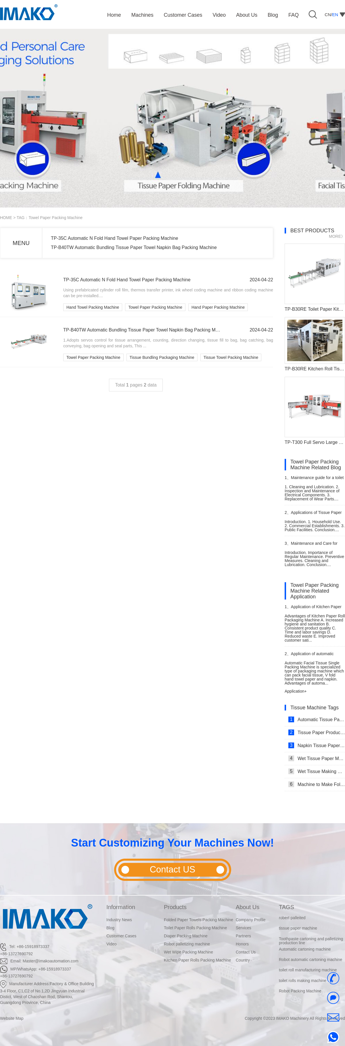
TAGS (286, 907)
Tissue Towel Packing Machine (231, 357)
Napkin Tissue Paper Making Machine (316, 745)
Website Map (11, 1018)
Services (243, 928)
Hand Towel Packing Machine (92, 307)
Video (111, 944)
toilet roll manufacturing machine (308, 970)
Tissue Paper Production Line (316, 732)
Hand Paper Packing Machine (218, 307)
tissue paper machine (298, 928)
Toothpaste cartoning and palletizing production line (311, 941)
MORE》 (337, 236)
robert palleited (292, 918)
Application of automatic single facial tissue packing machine (309, 656)
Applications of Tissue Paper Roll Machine (313, 515)
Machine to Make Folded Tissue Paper (316, 784)
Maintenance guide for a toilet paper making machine (314, 480)
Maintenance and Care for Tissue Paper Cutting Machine (311, 546)
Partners (243, 936)
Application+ (296, 691)
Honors (242, 944)
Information (120, 907)
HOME (6, 217)
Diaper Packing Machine (186, 936)
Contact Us (246, 952)
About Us (247, 907)
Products (175, 907)
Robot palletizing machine (187, 944)
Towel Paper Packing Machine (155, 307)
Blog (110, 928)
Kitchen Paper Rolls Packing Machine (197, 960)
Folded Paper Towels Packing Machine (198, 919)
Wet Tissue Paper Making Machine (316, 758)
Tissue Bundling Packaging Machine (162, 357)
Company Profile (251, 919)
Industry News (119, 919)
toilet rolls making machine (302, 981)
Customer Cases (121, 936)
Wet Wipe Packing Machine (188, 952)
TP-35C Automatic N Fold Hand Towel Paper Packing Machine (114, 238)
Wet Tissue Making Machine (316, 771)
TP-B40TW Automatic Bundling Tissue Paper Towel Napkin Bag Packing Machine (134, 247)
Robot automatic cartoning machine (310, 960)
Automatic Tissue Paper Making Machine (316, 719)
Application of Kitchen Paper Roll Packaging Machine (313, 609)
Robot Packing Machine (300, 991)
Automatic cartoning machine (305, 949)
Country (243, 960)
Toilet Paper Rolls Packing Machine (195, 928)
